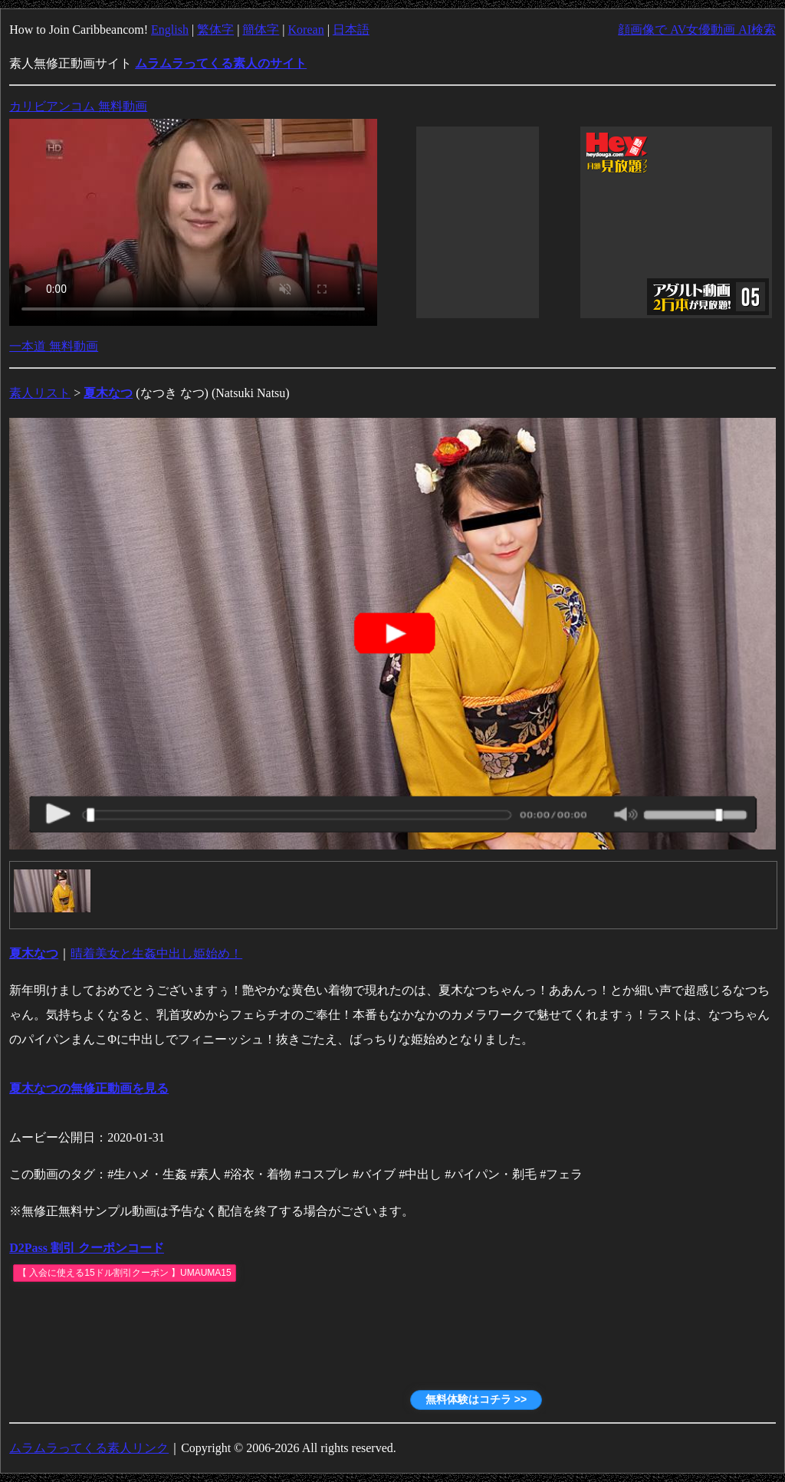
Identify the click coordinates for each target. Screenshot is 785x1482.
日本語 (351, 29)
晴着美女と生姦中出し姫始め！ (156, 953)
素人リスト (40, 392)
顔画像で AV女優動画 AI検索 (697, 29)
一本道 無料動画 (53, 346)
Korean (306, 29)
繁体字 (215, 29)
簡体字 (260, 29)
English (170, 29)
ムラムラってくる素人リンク (89, 1447)
